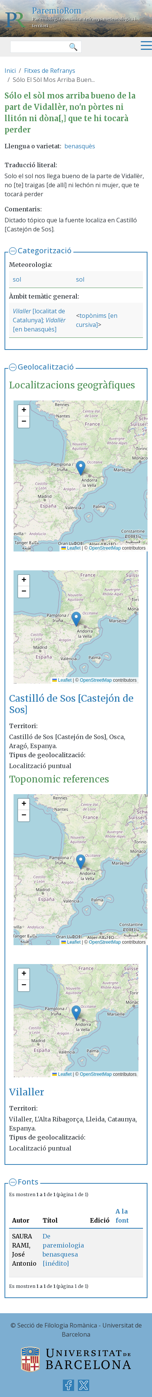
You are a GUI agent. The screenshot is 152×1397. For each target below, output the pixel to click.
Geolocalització (46, 367)
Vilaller (22, 311)
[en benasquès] (34, 329)
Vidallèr (55, 320)
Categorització (44, 250)
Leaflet (71, 548)
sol (17, 279)
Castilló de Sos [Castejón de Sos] (71, 704)
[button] (80, 468)
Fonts (28, 1182)
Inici (10, 70)
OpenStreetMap (105, 548)
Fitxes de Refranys (49, 70)
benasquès (79, 146)
